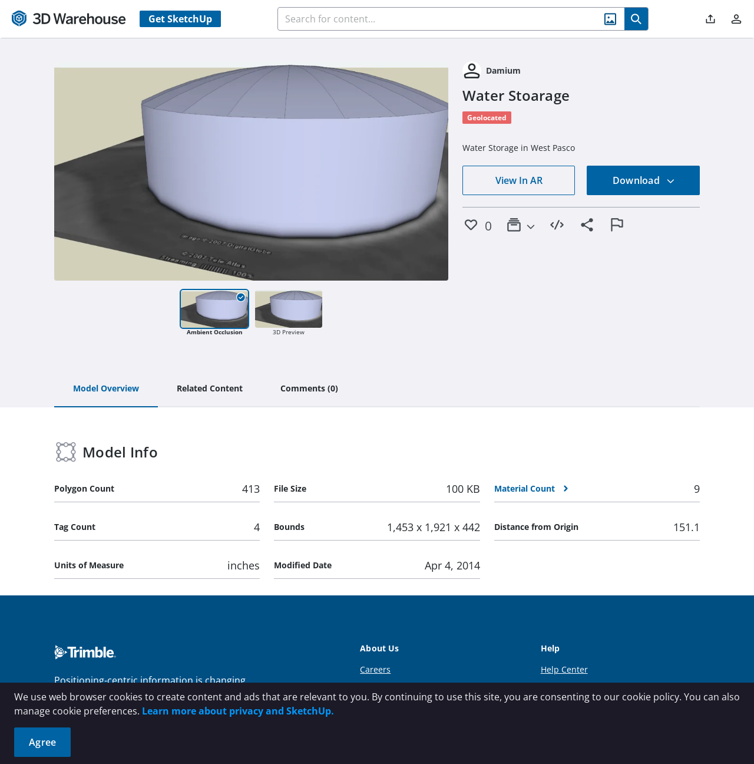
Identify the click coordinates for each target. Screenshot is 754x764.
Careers (375, 669)
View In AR (519, 180)
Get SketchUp (180, 18)
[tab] (106, 389)
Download (644, 180)
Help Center (564, 669)
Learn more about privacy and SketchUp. (238, 710)
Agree (42, 742)
